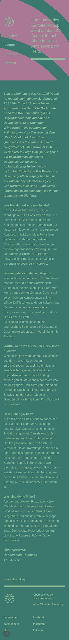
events (11, 45)
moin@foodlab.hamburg (48, 604)
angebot (12, 35)
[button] (6, 633)
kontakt (10, 63)
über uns (12, 53)
